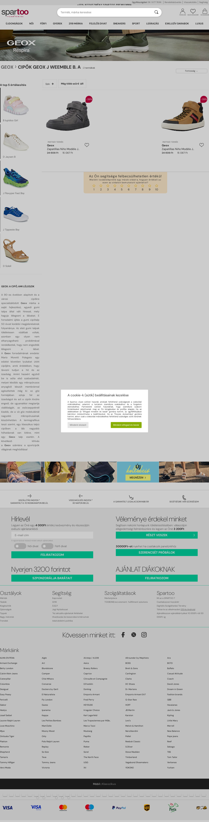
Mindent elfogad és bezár (126, 425)
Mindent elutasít (78, 425)
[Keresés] (156, 12)
